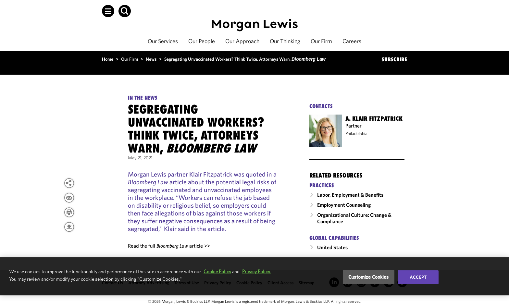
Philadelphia (356, 133)
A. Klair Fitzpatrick (374, 118)
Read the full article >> (169, 245)
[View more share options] (69, 183)
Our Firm (321, 41)
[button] (108, 11)
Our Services (163, 41)
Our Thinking (285, 41)
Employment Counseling (344, 205)
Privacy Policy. (256, 271)
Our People (201, 41)
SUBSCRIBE (394, 59)
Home (107, 59)
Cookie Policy (217, 271)
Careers (351, 41)
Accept (418, 277)
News (151, 59)
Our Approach (242, 41)
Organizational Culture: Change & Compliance (354, 218)
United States (332, 247)
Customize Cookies (368, 277)
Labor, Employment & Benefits (350, 194)
